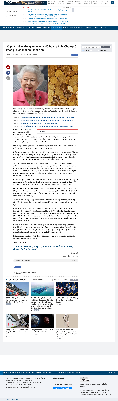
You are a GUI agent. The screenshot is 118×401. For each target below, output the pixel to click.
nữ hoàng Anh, (25, 273)
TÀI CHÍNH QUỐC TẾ (56, 27)
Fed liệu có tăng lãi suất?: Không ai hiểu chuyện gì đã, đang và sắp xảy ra (67, 300)
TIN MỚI (42, 131)
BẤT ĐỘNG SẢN (21, 27)
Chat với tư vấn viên (62, 388)
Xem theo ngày (38, 280)
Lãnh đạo (103, 50)
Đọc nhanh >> (67, 7)
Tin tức (94, 50)
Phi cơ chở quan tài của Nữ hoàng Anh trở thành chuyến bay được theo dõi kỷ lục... (48, 126)
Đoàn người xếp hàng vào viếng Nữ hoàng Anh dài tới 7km (40, 123)
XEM (74, 280)
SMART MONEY (46, 27)
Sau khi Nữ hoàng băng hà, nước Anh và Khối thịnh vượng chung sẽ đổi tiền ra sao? (48, 117)
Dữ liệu (97, 27)
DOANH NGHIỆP (30, 27)
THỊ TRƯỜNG (77, 27)
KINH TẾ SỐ (70, 27)
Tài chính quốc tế (32, 55)
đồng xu (33, 273)
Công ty (86, 50)
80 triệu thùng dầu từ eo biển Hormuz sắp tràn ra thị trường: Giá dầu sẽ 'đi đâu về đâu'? (16, 300)
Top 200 (115, 372)
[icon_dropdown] (112, 2)
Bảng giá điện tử (12, 11)
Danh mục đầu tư (12, 15)
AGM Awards (103, 27)
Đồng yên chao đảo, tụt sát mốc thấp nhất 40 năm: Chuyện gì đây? (17, 332)
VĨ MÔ (64, 27)
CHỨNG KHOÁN (12, 27)
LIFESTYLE (88, 27)
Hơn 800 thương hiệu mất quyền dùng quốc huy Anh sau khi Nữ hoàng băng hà (47, 120)
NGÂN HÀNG (38, 27)
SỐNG (82, 27)
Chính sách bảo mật (12, 399)
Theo (45, 260)
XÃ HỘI (5, 27)
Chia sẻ (75, 55)
